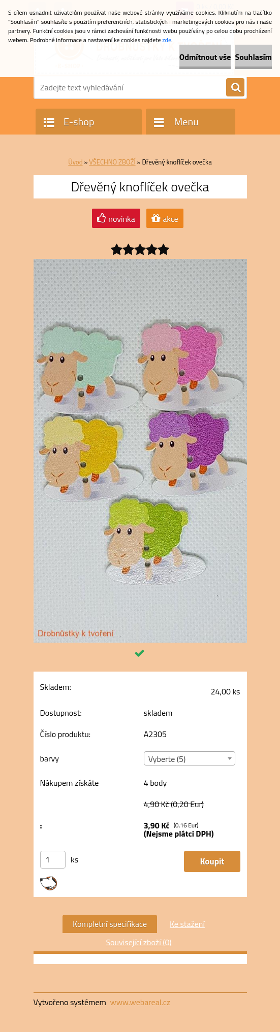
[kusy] (53, 860)
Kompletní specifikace (110, 924)
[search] (235, 87)
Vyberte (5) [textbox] (167, 759)
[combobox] (189, 758)
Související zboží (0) (138, 942)
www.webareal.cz (140, 1002)
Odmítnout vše (205, 57)
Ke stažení (187, 924)
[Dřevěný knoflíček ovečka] (140, 263)
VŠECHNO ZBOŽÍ (112, 162)
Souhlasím (253, 57)
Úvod (75, 162)
